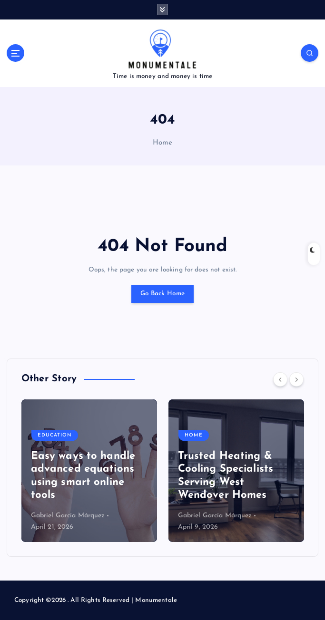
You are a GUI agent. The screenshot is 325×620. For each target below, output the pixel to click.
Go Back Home (162, 294)
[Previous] (280, 379)
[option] (89, 470)
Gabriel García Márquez (68, 515)
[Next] (296, 379)
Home (163, 142)
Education (55, 435)
